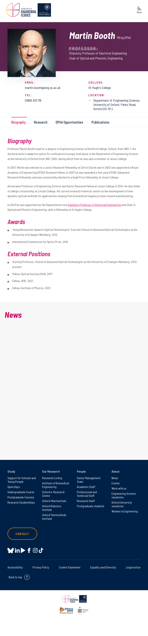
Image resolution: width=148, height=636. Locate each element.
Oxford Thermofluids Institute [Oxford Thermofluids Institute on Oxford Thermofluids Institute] (54, 516)
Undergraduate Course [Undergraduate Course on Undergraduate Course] (21, 492)
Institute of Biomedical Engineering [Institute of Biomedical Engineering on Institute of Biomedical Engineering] (55, 485)
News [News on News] (115, 478)
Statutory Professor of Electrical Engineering (94, 205)
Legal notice (133, 567)
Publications (100, 122)
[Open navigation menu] (139, 10)
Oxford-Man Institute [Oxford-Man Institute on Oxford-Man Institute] (54, 501)
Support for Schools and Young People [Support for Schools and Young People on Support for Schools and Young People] (22, 479)
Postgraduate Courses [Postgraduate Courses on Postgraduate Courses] (21, 497)
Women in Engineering (125, 511)
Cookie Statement (69, 567)
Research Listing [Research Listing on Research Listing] (52, 478)
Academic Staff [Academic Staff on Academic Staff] (86, 487)
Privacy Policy (41, 567)
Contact (22, 534)
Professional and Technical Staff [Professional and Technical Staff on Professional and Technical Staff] (87, 493)
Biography (18, 122)
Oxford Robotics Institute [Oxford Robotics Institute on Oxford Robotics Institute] (51, 507)
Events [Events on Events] (116, 483)
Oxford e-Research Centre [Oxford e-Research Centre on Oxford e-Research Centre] (53, 493)
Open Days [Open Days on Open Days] (14, 487)
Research (40, 122)
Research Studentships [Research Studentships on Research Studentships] (21, 502)
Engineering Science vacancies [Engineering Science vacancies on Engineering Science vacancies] (124, 495)
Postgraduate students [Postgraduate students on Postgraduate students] (90, 506)
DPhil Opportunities (69, 122)
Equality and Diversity (103, 567)
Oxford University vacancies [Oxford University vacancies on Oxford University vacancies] (122, 504)
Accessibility (15, 567)
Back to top (15, 577)
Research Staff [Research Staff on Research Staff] (86, 501)
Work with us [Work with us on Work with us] (119, 488)
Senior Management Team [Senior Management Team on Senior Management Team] (88, 479)
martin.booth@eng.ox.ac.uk (43, 87)
